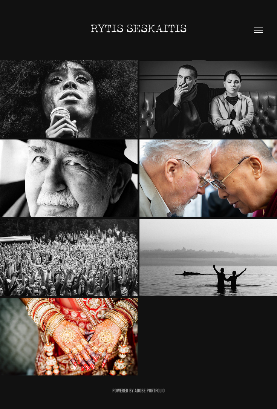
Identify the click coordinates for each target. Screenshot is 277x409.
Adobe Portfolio (150, 391)
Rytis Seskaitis (138, 28)
